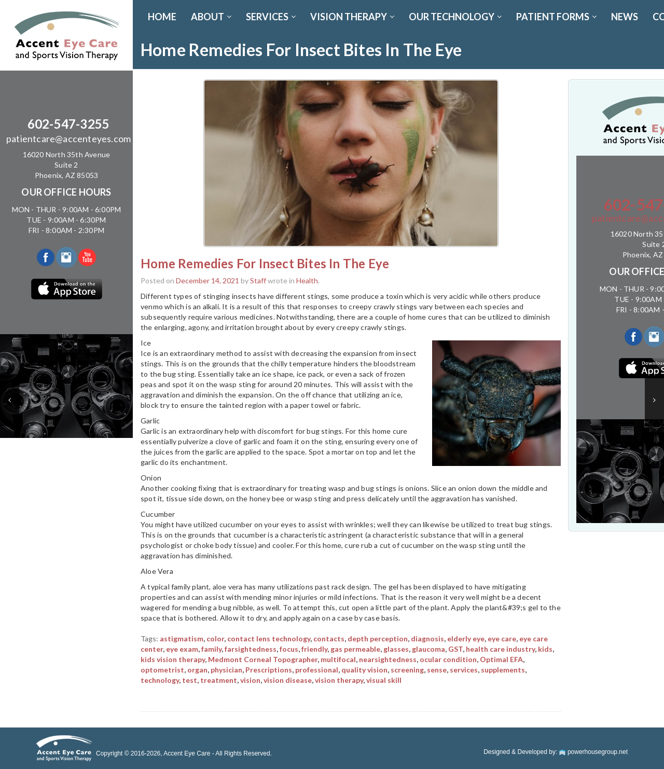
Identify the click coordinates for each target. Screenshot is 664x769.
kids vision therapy (173, 659)
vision (250, 680)
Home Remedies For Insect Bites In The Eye (265, 263)
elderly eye (466, 638)
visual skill (384, 680)
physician (226, 669)
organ (197, 669)
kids (545, 648)
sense (437, 669)
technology (160, 680)
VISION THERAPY (352, 16)
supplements (503, 669)
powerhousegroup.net (593, 752)
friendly (314, 648)
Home (162, 16)
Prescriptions (268, 669)
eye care (502, 638)
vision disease (288, 680)
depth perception (378, 638)
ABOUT (211, 16)
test (189, 680)
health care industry (500, 648)
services (464, 669)
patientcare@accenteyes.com (68, 138)
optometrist (162, 669)
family (211, 648)
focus (289, 648)
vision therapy (339, 680)
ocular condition (448, 659)
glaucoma (428, 648)
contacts (328, 638)
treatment (218, 680)
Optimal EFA (501, 659)
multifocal (338, 659)
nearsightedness (388, 659)
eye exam (182, 648)
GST (455, 648)
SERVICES (271, 16)
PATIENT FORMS (556, 16)
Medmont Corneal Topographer (262, 659)
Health (307, 280)
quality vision (364, 669)
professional (316, 669)
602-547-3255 (68, 123)
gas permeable (355, 648)
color (215, 638)
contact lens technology (268, 638)
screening (407, 669)
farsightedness (250, 648)
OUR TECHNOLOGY (455, 16)
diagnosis (427, 638)
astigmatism (181, 638)
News (624, 16)
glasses (396, 648)
